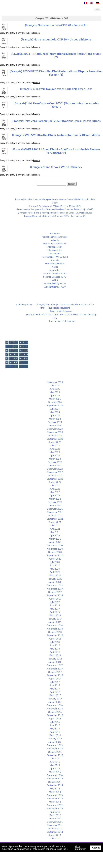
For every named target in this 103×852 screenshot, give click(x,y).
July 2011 (55, 838)
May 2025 (55, 392)
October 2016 (55, 712)
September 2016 (55, 715)
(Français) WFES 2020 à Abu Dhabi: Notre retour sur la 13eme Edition (56, 135)
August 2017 (55, 678)
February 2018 (55, 658)
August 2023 (55, 442)
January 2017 (55, 702)
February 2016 (55, 738)
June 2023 (55, 448)
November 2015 (55, 748)
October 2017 (55, 672)
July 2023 (55, 445)
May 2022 (55, 492)
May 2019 (55, 608)
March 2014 (55, 792)
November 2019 (55, 588)
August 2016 (55, 718)
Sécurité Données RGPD (55, 276)
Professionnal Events (55, 263)
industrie (55, 240)
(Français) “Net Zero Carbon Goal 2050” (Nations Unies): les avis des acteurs (56, 104)
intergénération (54, 246)
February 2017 (55, 698)
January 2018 (55, 662)
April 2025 (55, 395)
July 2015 (55, 758)
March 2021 (55, 538)
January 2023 (55, 465)
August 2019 (55, 598)
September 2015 (55, 755)
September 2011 (55, 832)
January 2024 (55, 425)
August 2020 (55, 558)
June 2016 (55, 725)
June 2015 (55, 762)
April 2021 (55, 535)
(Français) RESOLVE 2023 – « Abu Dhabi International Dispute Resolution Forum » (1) (56, 72)
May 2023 (55, 452)
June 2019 (55, 605)
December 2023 (55, 428)
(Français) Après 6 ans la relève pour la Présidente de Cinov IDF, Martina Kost (55, 212)
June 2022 (55, 488)
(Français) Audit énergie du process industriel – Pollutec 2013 (65, 304)
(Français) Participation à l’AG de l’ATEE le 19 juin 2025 (55, 206)
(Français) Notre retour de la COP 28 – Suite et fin (56, 25)
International (55, 253)
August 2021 (55, 522)
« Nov (10, 366)
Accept (96, 847)
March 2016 (55, 735)
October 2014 (55, 782)
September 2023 (55, 438)
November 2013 (55, 798)
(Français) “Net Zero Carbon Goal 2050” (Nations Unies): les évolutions (56, 121)
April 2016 (55, 732)
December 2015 (55, 745)
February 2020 (55, 578)
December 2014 (55, 775)
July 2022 (55, 485)
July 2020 (55, 562)
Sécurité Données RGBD (55, 273)
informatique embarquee (55, 243)
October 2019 (55, 592)
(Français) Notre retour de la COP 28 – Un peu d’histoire (56, 39)
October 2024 (55, 402)
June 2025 (55, 389)
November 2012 (55, 808)
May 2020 (55, 568)
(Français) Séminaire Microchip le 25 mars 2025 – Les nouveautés (55, 216)
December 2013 (55, 795)
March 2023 (55, 458)
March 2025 (55, 399)
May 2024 (55, 412)
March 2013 (55, 802)
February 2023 (55, 462)
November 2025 (55, 382)
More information (80, 847)
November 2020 (55, 548)
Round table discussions (59, 307)
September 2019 (55, 595)
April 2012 (55, 812)
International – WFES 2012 (55, 256)
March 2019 (55, 615)
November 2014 (55, 778)
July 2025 (55, 385)
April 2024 (55, 415)
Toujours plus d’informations (62, 321)
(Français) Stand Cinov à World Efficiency (56, 167)
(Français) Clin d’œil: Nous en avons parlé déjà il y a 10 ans (56, 89)
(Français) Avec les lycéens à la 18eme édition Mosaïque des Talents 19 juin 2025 (54, 209)
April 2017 (55, 692)
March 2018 (55, 655)
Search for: (31, 184)
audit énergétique (24, 304)
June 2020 (55, 565)
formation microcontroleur (54, 236)
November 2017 (55, 668)
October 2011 (55, 828)
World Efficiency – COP (55, 283)
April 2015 (55, 768)
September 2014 (55, 785)
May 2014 (55, 788)
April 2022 (55, 495)
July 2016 (55, 722)
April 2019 (55, 612)
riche (42, 307)
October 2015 (55, 752)
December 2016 (55, 705)
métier (55, 266)
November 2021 (55, 512)
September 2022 (55, 478)
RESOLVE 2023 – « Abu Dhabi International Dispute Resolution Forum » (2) (56, 55)
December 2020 (55, 545)
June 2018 (55, 645)
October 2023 (55, 435)
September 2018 (55, 635)
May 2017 (55, 688)
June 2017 (55, 685)
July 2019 (55, 602)
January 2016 (55, 742)
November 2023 (55, 432)
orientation (55, 270)
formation (55, 233)
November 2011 (55, 825)
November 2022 (55, 472)
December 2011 (55, 822)
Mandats (55, 260)
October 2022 (55, 475)
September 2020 (55, 555)
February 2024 (55, 422)
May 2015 (55, 765)
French (36, 32)
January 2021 (55, 542)
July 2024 (55, 409)
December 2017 (55, 665)
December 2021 (55, 508)
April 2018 (55, 652)
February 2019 (55, 618)
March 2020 (55, 575)
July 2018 (55, 642)
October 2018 (55, 632)
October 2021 (55, 515)
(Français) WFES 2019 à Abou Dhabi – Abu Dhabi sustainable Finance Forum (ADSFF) (56, 151)
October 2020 (55, 552)
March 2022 (55, 498)
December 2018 (55, 625)
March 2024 (55, 419)
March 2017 (55, 695)
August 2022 (55, 482)
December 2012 (55, 805)
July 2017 (55, 682)
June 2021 (55, 528)
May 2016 (55, 728)
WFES (55, 280)
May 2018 (55, 648)
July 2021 (55, 525)
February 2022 (55, 502)
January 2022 (55, 505)
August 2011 (55, 835)
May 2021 (55, 532)
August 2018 (55, 638)
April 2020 (55, 572)
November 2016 (55, 708)
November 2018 (55, 628)
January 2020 (55, 582)
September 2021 (55, 518)
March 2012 (55, 815)
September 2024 (55, 405)
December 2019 (55, 585)
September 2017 (55, 675)
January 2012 (55, 818)
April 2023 (55, 455)
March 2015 (55, 772)
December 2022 (55, 468)
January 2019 (55, 622)
